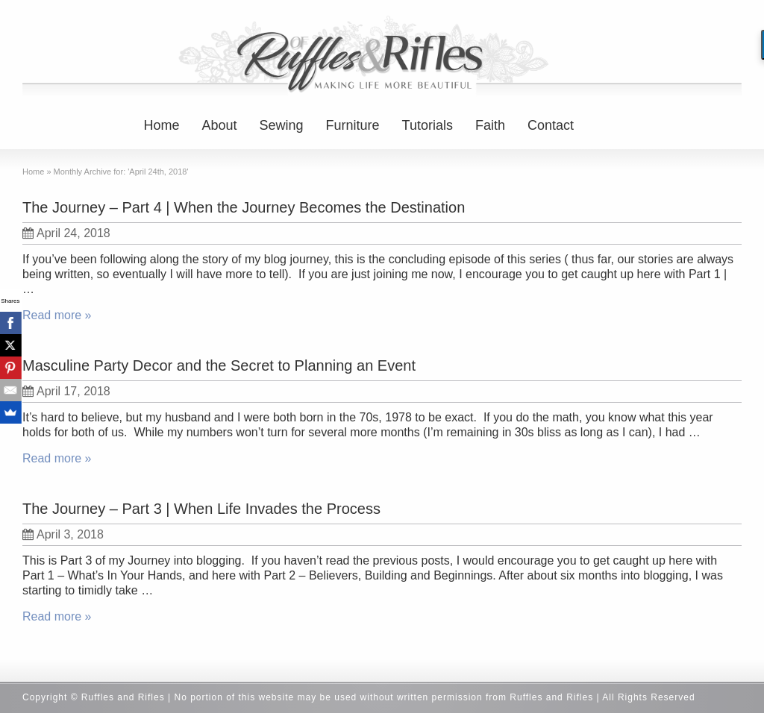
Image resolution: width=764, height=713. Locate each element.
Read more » (57, 315)
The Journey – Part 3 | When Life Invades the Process (201, 508)
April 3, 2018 (63, 534)
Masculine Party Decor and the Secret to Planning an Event (219, 365)
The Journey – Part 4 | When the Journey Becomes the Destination (243, 207)
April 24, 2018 (66, 233)
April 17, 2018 (66, 391)
